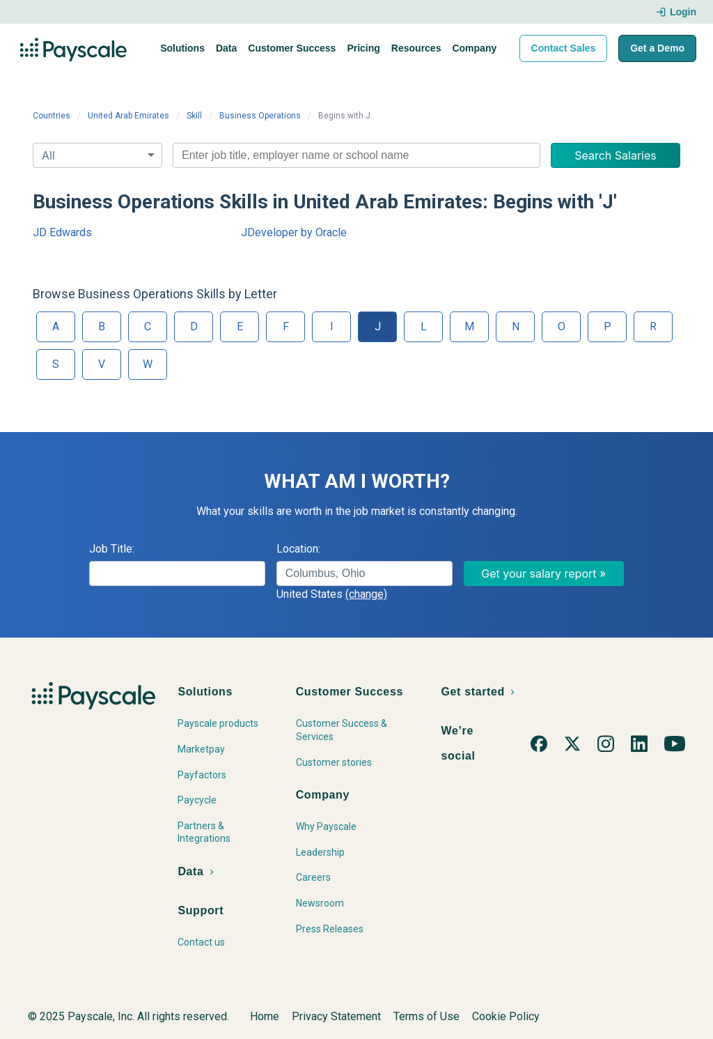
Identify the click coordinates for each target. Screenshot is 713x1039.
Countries (51, 116)
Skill (194, 116)
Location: (298, 548)
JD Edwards (62, 232)
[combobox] (356, 155)
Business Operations (260, 116)
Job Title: (111, 548)
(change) (366, 594)
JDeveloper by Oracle (294, 232)
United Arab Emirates (128, 116)
